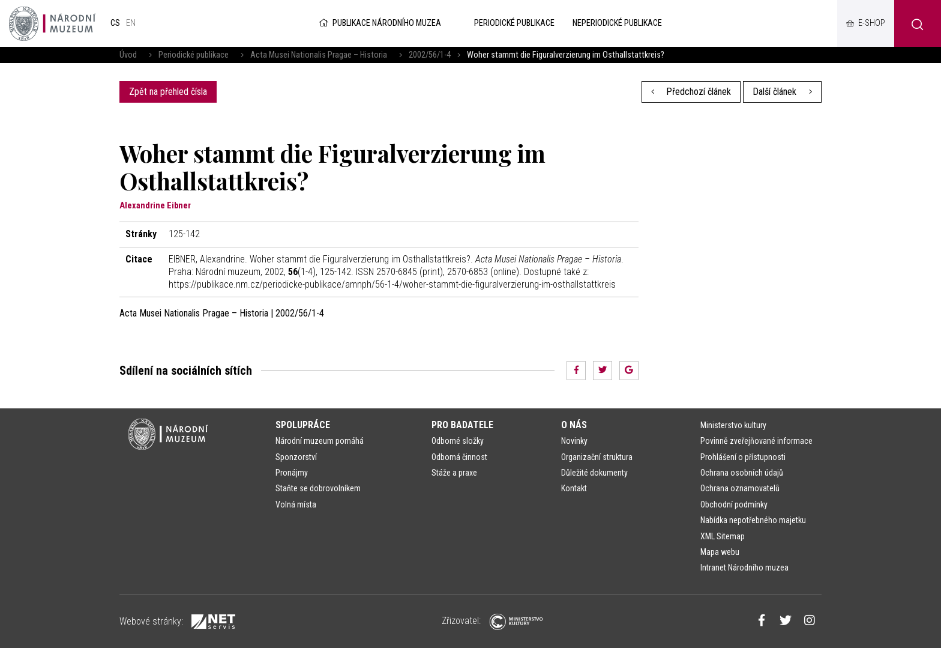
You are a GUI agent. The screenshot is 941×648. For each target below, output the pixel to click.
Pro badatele (462, 425)
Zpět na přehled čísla (168, 91)
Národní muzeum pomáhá (319, 441)
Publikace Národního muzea (379, 23)
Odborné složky (457, 441)
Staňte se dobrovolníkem (318, 488)
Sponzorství (296, 457)
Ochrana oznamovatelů (740, 488)
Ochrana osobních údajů (741, 472)
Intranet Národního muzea (744, 567)
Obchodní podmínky (734, 504)
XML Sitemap (722, 536)
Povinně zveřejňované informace (756, 441)
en (131, 23)
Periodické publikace (193, 55)
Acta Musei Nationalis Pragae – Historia (318, 55)
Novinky (574, 441)
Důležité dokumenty (594, 472)
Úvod (128, 55)
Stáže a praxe (454, 472)
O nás (574, 425)
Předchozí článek (691, 91)
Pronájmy (291, 472)
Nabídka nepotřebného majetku (753, 520)
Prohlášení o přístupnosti (743, 457)
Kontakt (574, 488)
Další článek (782, 91)
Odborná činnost (459, 457)
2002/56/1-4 (430, 55)
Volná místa (295, 504)
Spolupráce (302, 425)
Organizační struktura (597, 457)
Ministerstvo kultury (733, 425)
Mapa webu (719, 552)
